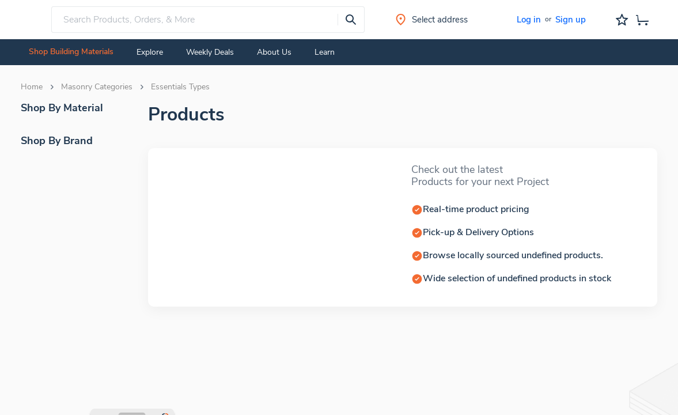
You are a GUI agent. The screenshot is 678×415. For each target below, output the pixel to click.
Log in (529, 19)
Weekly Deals (210, 52)
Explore (150, 52)
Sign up (570, 19)
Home (32, 87)
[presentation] (351, 19)
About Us (274, 52)
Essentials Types (180, 87)
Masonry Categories (96, 87)
